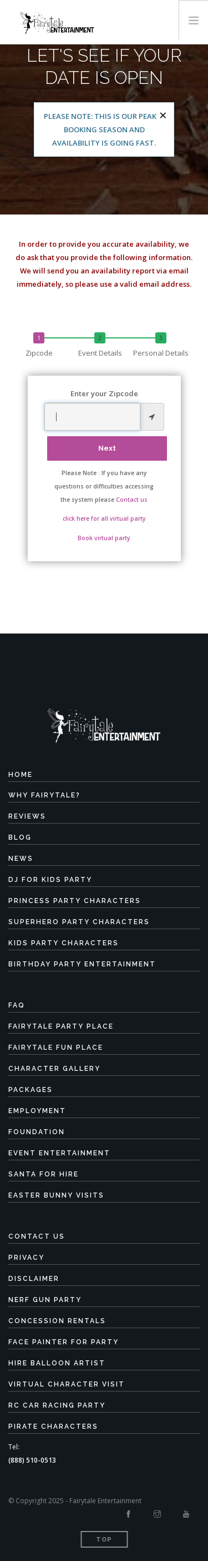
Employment (37, 1111)
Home (20, 775)
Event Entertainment (59, 1153)
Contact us (132, 499)
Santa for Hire (43, 1174)
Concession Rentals (57, 1321)
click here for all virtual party (104, 518)
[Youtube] (186, 1514)
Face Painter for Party (63, 1342)
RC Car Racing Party (56, 1405)
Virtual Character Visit (66, 1384)
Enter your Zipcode (104, 393)
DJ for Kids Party (50, 880)
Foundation (36, 1132)
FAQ (16, 1005)
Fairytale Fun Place (55, 1047)
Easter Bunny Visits (56, 1195)
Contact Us (36, 1236)
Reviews (27, 816)
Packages (30, 1090)
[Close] (163, 115)
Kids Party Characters (63, 943)
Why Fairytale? (44, 795)
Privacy (26, 1257)
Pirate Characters (53, 1426)
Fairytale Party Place (61, 1026)
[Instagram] (157, 1514)
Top (104, 1539)
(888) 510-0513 (32, 1460)
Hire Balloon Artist (56, 1363)
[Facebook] (128, 1514)
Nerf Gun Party (45, 1300)
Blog (20, 837)
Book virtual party (104, 538)
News (20, 858)
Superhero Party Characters (79, 922)
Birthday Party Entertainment (82, 964)
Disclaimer (33, 1279)
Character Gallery (54, 1069)
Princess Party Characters (74, 901)
